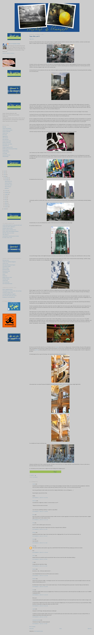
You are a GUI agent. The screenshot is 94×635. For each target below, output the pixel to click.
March (6, 203)
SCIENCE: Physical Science (8, 228)
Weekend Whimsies (8, 183)
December (7, 177)
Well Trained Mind (6, 282)
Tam (33, 589)
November (7, 179)
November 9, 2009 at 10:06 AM (40, 605)
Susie (33, 539)
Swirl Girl (34, 500)
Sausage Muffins (6, 150)
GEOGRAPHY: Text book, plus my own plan (11, 236)
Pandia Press (5, 275)
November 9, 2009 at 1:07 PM (39, 616)
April (6, 201)
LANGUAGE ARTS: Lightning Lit (9, 226)
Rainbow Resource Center (7, 277)
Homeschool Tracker (6, 271)
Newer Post (31, 628)
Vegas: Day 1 (31, 39)
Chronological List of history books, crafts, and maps (12, 290)
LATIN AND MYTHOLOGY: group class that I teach (12, 225)
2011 (5, 172)
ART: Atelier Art (5, 234)
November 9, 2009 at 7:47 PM (39, 623)
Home (61, 628)
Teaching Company (6, 278)
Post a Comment (32, 626)
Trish (33, 522)
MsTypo (33, 532)
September (7, 192)
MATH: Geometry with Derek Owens (9, 229)
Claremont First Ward (36, 620)
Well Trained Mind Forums (7, 283)
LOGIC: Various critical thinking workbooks (10, 231)
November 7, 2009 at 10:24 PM (40, 586)
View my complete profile (8, 53)
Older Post (89, 628)
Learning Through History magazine (9, 294)
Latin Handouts (5, 272)
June (6, 197)
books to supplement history (8, 289)
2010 (5, 174)
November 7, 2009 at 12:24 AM (40, 575)
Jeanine (33, 484)
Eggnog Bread (5, 136)
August (6, 194)
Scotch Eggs (5, 153)
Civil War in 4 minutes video (8, 292)
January (6, 206)
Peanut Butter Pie (6, 145)
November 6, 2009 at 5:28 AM (39, 536)
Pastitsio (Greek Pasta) (7, 142)
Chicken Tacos (5, 133)
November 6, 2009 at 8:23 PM (39, 566)
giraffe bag (37, 349)
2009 (5, 176)
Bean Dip (4, 126)
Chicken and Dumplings (7, 128)
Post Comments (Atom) (38, 631)
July (6, 196)
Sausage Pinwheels (6, 151)
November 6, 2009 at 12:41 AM (40, 519)
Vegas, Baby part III (8, 181)
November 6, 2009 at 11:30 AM (40, 552)
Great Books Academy (7, 266)
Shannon (34, 569)
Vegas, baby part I (8, 186)
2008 (5, 208)
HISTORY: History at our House (8, 232)
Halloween (7, 188)
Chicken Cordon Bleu (6, 131)
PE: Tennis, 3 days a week (7, 237)
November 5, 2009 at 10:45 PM (40, 497)
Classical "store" (5, 263)
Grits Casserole (5, 137)
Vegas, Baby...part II (34, 36)
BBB (33, 545)
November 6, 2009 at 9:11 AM (39, 542)
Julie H (33, 555)
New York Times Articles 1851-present (9, 295)
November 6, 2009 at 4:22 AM (39, 529)
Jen (33, 562)
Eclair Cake (5, 134)
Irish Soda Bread (5, 139)
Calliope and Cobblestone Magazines (9, 261)
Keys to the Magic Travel (14, 43)
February (6, 204)
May (6, 199)
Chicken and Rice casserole (7, 130)
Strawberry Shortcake (6, 154)
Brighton (57, 347)
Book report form (6, 260)
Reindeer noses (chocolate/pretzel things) (10, 148)
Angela (33, 608)
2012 (5, 171)
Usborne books (5, 280)
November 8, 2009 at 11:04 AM (40, 594)
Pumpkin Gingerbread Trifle (8, 147)
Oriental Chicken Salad (7, 140)
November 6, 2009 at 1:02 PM (39, 559)
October (6, 190)
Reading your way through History (9, 297)
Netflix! (4, 274)
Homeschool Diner (6, 269)
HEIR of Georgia (6, 267)
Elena (33, 514)
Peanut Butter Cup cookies (7, 144)
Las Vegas (35, 477)
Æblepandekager (5, 156)
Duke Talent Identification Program (9, 264)
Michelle (34, 578)
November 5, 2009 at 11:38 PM (40, 511)
